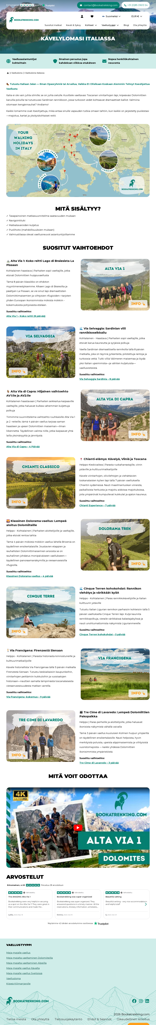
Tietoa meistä (16, 1019)
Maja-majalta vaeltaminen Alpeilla (26, 963)
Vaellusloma (13, 978)
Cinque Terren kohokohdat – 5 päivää (102, 634)
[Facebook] (134, 1001)
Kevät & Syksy (73, 25)
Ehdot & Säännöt (99, 1019)
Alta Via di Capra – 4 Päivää (23, 446)
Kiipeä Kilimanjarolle (18, 983)
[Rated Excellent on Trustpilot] (78, 923)
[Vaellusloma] (17, 73)
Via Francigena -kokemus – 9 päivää (28, 697)
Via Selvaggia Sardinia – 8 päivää (99, 379)
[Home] (7, 73)
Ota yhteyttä (140, 25)
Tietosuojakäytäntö (68, 1019)
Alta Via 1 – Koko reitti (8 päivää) (25, 316)
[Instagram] (141, 1001)
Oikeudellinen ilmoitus (133, 1019)
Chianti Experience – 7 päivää (97, 505)
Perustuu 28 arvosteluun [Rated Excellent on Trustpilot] (35, 885)
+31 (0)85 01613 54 (136, 5)
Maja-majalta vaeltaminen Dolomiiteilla (29, 958)
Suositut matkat (53, 25)
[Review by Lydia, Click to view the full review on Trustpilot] (29, 904)
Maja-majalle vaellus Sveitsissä (24, 973)
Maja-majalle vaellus (18, 952)
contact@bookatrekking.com (99, 5)
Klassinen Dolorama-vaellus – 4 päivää (29, 576)
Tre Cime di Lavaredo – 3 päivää (99, 762)
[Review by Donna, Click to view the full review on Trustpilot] (78, 904)
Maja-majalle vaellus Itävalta (23, 968)
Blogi (126, 25)
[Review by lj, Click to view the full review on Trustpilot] (127, 903)
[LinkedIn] (147, 1001)
